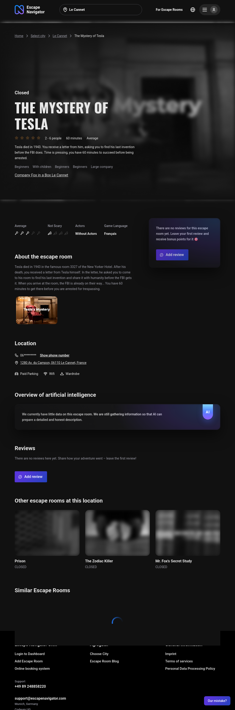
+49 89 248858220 (30, 686)
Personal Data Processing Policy (190, 669)
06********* (28, 355)
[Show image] (37, 310)
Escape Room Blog (104, 661)
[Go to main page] (30, 9)
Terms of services (179, 661)
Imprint (170, 654)
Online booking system (32, 669)
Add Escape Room (29, 661)
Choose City (99, 654)
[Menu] (209, 9)
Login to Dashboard (30, 654)
